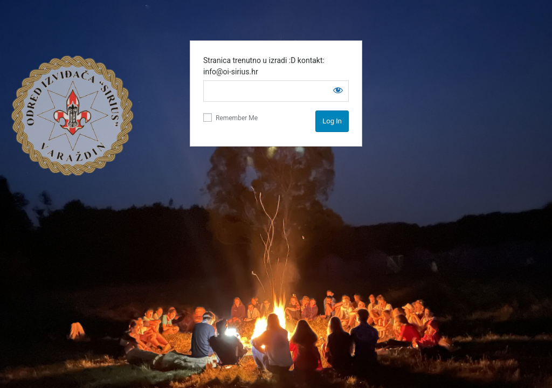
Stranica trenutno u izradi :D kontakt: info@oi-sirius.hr (264, 66)
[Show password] (338, 90)
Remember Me (230, 117)
